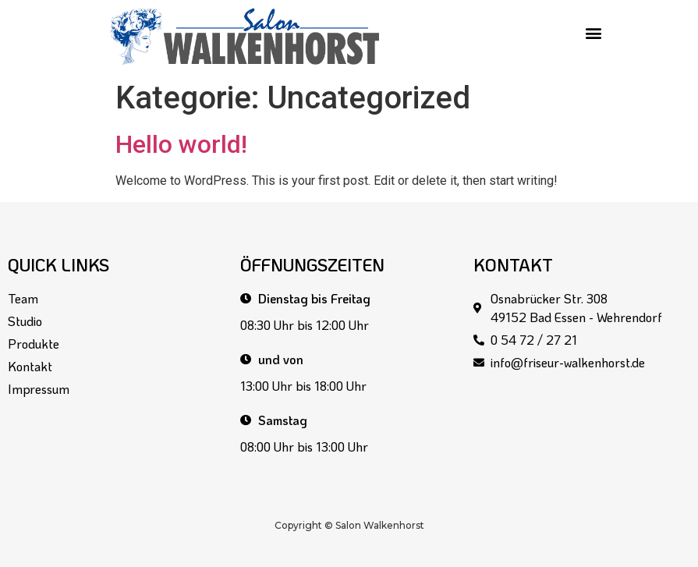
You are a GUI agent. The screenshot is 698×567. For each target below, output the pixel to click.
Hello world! (181, 144)
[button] (593, 32)
